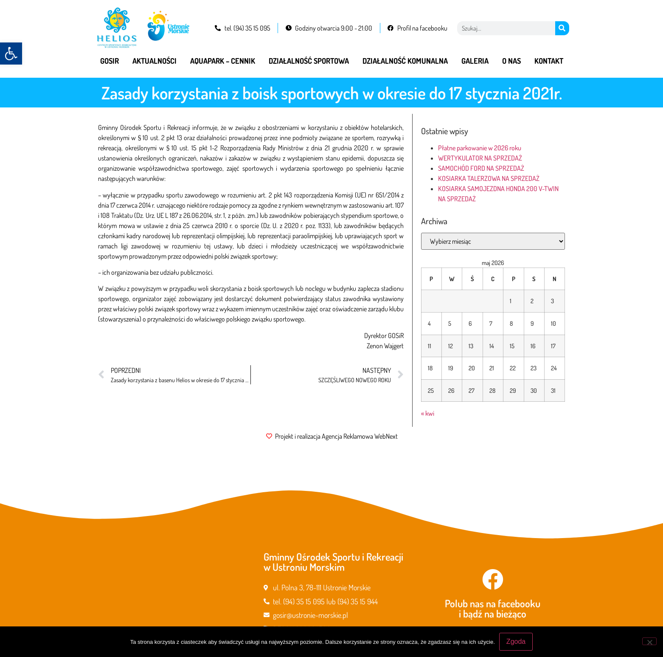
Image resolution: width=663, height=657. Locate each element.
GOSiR (109, 60)
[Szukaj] (562, 28)
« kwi (427, 413)
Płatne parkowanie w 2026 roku (479, 148)
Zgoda (515, 641)
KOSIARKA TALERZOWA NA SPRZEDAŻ (488, 178)
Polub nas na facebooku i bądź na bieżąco (492, 608)
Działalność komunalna (405, 60)
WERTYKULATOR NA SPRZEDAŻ (480, 158)
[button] (11, 53)
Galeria (475, 60)
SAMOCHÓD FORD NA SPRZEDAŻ (481, 168)
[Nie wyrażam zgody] (649, 641)
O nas (511, 60)
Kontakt (548, 60)
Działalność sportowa (309, 60)
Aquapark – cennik (222, 60)
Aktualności (154, 60)
